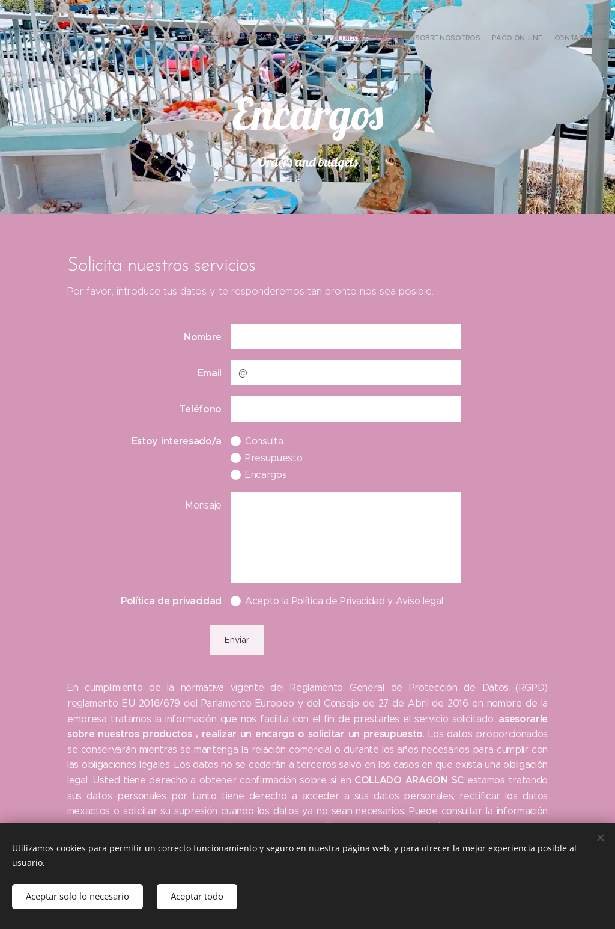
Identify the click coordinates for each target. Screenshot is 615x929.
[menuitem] (522, 39)
